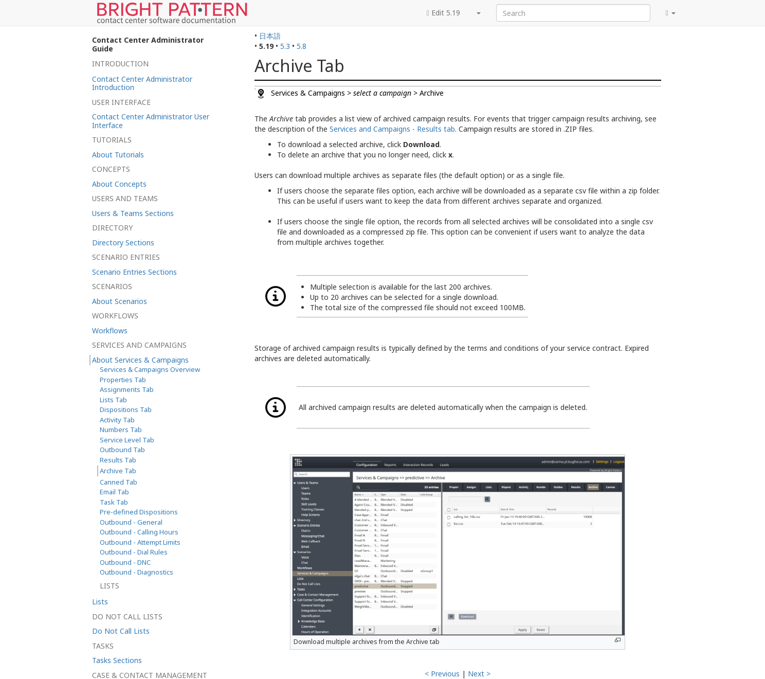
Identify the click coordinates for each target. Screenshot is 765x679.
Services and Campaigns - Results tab (392, 129)
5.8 (301, 46)
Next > (479, 673)
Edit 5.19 (443, 12)
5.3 (285, 46)
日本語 (270, 36)
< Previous (442, 673)
